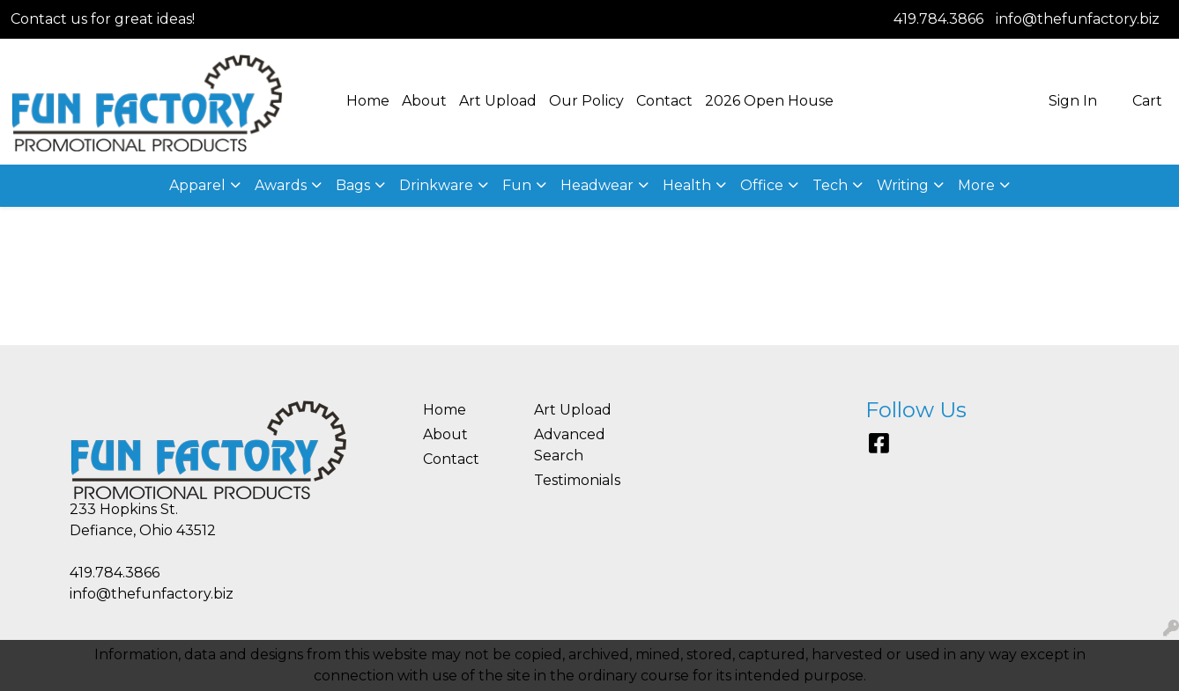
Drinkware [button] (436, 185)
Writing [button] (903, 185)
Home (367, 100)
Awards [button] (281, 185)
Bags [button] (353, 185)
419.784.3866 (938, 19)
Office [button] (761, 185)
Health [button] (687, 185)
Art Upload (498, 100)
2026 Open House (769, 100)
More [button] (976, 185)
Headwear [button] (597, 185)
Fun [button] (516, 185)
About (424, 100)
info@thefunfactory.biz (1078, 19)
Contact (664, 100)
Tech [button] (830, 185)
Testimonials (577, 480)
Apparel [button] (197, 185)
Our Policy (586, 100)
